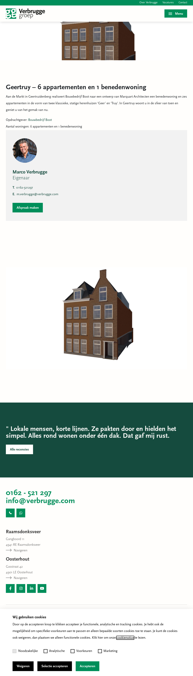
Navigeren (16, 550)
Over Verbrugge (148, 2)
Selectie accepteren (54, 666)
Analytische (54, 651)
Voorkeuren (81, 651)
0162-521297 (23, 187)
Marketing (108, 651)
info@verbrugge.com (40, 501)
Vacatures (168, 2)
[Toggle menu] (175, 13)
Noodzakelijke (25, 651)
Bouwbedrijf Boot (40, 120)
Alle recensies (19, 449)
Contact (183, 2)
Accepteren (87, 666)
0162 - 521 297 (29, 493)
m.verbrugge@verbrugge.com (35, 194)
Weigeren (23, 666)
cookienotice (125, 637)
